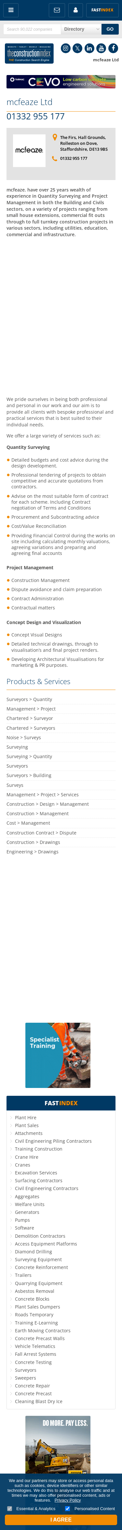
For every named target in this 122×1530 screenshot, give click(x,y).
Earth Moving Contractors (43, 1330)
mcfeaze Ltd (29, 102)
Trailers (23, 1275)
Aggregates (27, 1196)
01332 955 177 (36, 116)
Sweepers (25, 1378)
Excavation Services (36, 1173)
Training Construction (38, 1149)
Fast (102, 10)
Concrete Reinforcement (41, 1267)
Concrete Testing (33, 1362)
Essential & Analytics (31, 1508)
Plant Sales (27, 1125)
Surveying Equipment (38, 1259)
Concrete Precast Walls (40, 1338)
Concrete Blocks (32, 1299)
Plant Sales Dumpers (37, 1307)
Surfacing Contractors (38, 1180)
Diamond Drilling (33, 1251)
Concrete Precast (33, 1393)
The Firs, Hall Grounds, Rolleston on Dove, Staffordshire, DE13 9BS (84, 143)
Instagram (66, 48)
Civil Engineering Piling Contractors (53, 1141)
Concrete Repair (32, 1386)
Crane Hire (26, 1157)
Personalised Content (90, 1508)
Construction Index (29, 53)
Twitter (77, 48)
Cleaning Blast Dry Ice (38, 1401)
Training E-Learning (36, 1323)
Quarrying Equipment (38, 1283)
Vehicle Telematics (35, 1346)
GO (110, 29)
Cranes (22, 1165)
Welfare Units (30, 1204)
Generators (27, 1212)
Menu (11, 10)
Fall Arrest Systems (35, 1354)
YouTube (101, 48)
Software (24, 1228)
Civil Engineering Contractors (46, 1188)
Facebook (113, 48)
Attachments (29, 1133)
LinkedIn (89, 48)
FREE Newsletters (57, 10)
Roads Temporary (34, 1314)
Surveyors (25, 1370)
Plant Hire (25, 1117)
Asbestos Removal (34, 1291)
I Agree (61, 1519)
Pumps (22, 1220)
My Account (75, 10)
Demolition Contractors (40, 1236)
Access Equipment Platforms (46, 1244)
